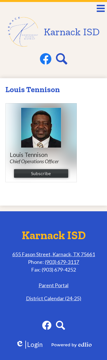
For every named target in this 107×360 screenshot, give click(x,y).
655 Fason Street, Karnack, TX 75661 (53, 254)
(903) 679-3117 (62, 262)
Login (29, 345)
